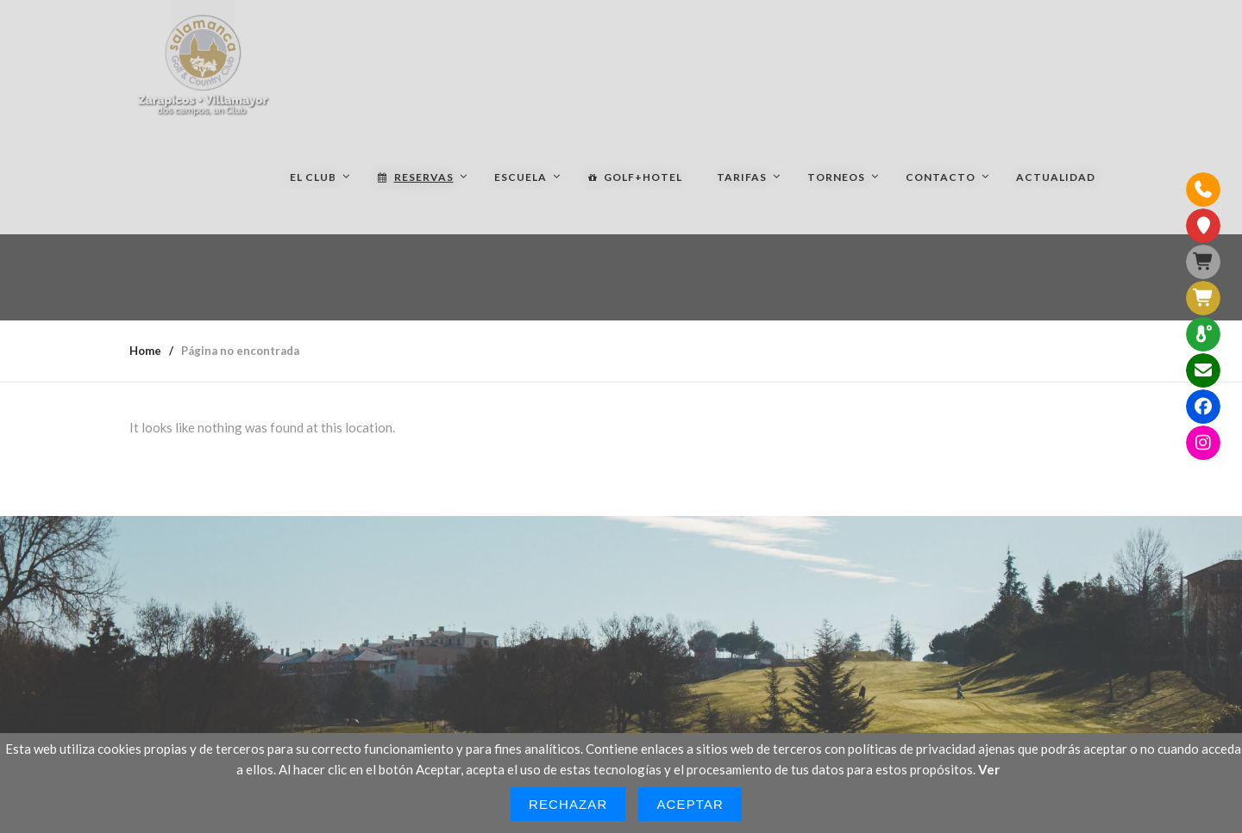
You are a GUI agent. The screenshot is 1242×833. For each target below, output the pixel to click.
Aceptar (690, 804)
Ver (989, 769)
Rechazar (568, 804)
